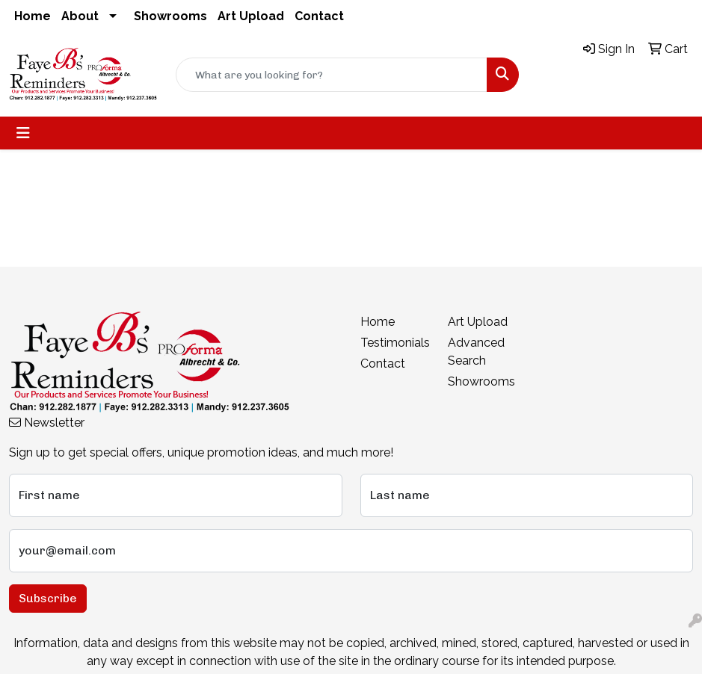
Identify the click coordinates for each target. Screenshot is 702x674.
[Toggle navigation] (23, 133)
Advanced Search (476, 352)
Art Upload (251, 16)
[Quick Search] (332, 75)
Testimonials (395, 343)
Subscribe (48, 598)
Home (32, 16)
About (80, 16)
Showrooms (170, 16)
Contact (319, 16)
